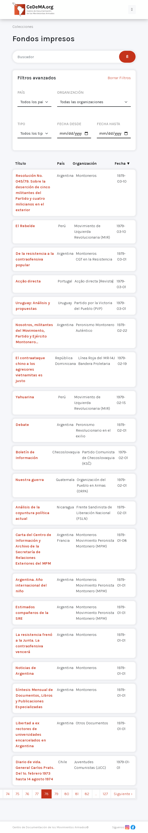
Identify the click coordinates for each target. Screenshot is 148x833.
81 (77, 794)
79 (56, 794)
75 (17, 794)
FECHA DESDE (69, 124)
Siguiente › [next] (123, 794)
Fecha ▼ (122, 163)
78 (46, 794)
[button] (132, 9)
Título (20, 163)
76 (27, 794)
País (61, 163)
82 (87, 794)
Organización (85, 163)
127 (105, 794)
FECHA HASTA (108, 124)
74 (8, 794)
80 (66, 794)
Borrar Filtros (119, 78)
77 (36, 794)
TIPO (21, 124)
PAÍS (21, 92)
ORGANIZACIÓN (70, 92)
